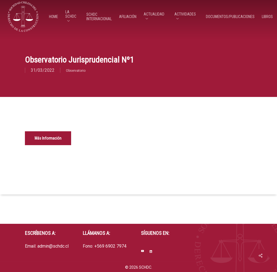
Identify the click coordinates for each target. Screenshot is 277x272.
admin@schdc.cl (53, 246)
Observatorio (76, 71)
